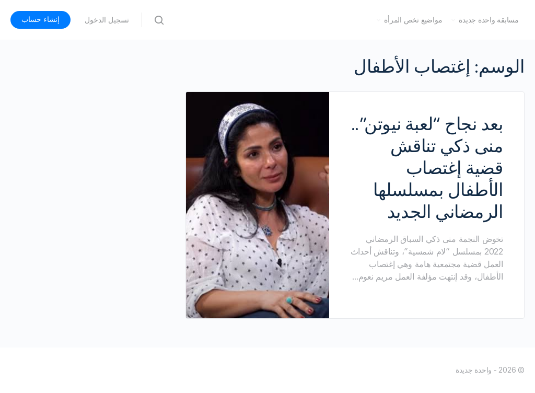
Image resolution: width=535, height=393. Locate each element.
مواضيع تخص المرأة (413, 20)
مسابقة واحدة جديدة (489, 20)
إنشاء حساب (40, 19)
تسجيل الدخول (107, 20)
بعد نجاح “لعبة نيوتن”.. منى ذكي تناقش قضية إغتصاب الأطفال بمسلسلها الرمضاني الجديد (427, 167)
